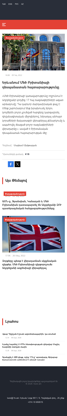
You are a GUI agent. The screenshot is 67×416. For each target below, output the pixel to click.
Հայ (4, 4)
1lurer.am (37, 383)
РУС (16, 4)
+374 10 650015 (35, 402)
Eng (10, 4)
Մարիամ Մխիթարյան (25, 145)
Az (22, 4)
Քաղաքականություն (14, 38)
